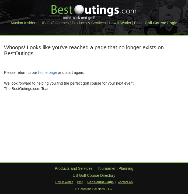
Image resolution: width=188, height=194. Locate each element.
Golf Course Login (161, 23)
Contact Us (125, 181)
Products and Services (73, 168)
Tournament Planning (115, 168)
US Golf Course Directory (94, 175)
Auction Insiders (24, 23)
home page (47, 72)
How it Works (120, 23)
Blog (138, 23)
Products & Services (89, 23)
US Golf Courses (54, 23)
